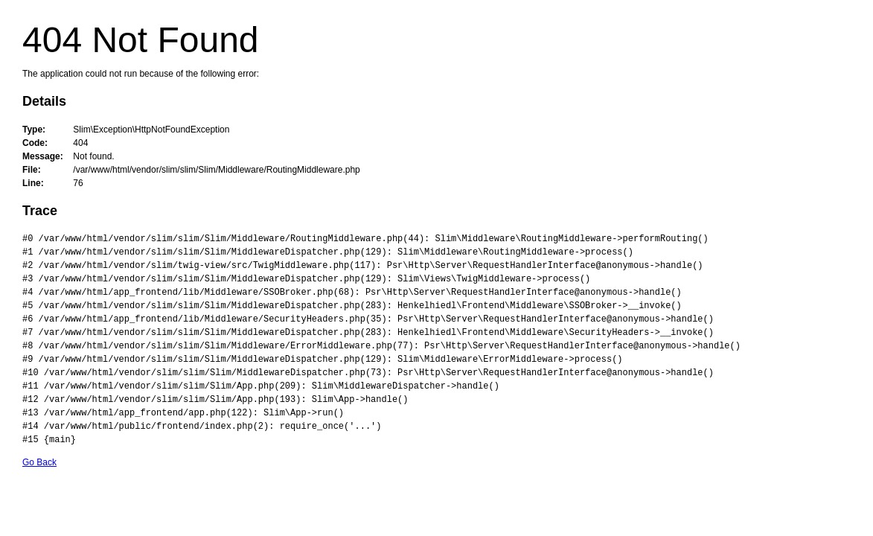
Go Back (39, 462)
